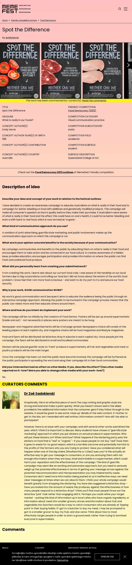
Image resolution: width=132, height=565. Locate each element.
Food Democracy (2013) (82, 110)
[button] (128, 65)
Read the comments (94, 100)
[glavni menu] (125, 9)
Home (5, 20)
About (5, 547)
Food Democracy (48, 20)
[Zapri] (125, 557)
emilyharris (12, 37)
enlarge (11, 93)
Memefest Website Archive (82, 547)
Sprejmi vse (107, 556)
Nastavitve (62, 560)
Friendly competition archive (24, 20)
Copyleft (39, 547)
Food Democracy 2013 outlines (54, 172)
